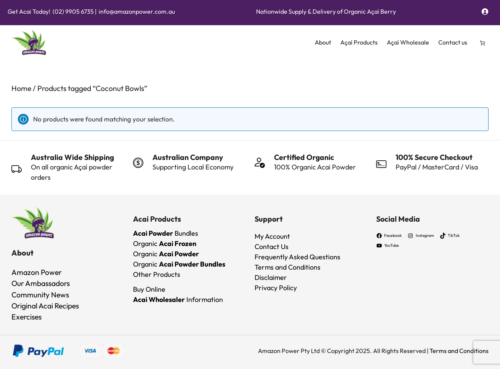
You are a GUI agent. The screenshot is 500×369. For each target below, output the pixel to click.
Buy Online (149, 289)
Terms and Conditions (288, 267)
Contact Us (271, 246)
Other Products (156, 274)
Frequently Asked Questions (297, 256)
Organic (164, 243)
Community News (40, 294)
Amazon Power (36, 272)
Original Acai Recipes (45, 305)
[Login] (484, 11)
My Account (272, 236)
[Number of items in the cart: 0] (482, 43)
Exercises (26, 316)
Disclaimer (271, 277)
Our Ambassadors (40, 283)
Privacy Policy (276, 287)
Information (178, 299)
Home (21, 88)
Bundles (165, 233)
